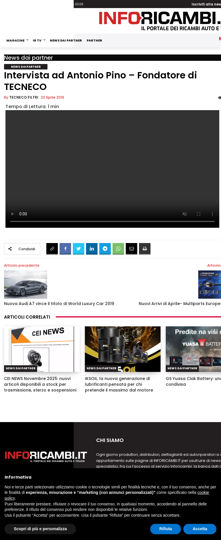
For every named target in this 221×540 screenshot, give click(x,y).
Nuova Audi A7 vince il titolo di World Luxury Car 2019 (59, 303)
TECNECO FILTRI (23, 97)
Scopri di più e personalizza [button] (40, 528)
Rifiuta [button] (165, 528)
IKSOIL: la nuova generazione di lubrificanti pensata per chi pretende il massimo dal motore (119, 384)
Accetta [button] (200, 528)
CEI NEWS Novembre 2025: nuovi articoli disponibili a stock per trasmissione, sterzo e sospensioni (40, 384)
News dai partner (28, 58)
